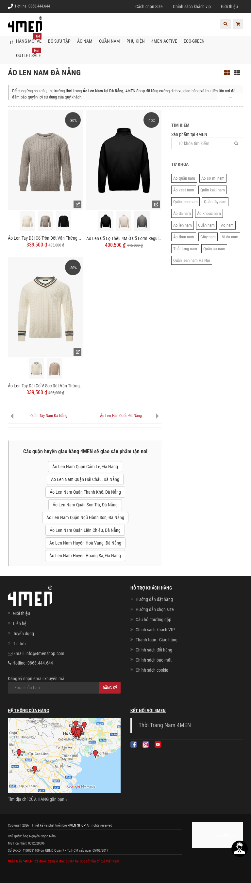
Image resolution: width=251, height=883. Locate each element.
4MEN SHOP (77, 825)
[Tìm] (236, 143)
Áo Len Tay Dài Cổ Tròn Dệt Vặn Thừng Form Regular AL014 (45, 238)
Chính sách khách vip (192, 6)
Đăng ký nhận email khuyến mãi (64, 685)
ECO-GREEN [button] (194, 41)
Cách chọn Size (149, 6)
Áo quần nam (184, 178)
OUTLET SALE (28, 53)
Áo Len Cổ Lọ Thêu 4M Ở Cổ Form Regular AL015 (123, 238)
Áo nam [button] (84, 41)
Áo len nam (182, 225)
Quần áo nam (214, 248)
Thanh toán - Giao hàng (156, 639)
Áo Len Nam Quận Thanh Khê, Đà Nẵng (85, 492)
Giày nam (208, 236)
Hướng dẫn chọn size (155, 609)
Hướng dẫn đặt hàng (154, 599)
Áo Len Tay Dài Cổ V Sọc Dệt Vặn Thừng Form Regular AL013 (45, 385)
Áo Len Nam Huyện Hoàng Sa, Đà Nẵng (85, 555)
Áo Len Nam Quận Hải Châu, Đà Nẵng (85, 479)
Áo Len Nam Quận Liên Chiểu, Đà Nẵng (85, 530)
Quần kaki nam (212, 189)
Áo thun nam (183, 236)
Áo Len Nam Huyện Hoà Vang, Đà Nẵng (85, 543)
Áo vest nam (183, 189)
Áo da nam (182, 213)
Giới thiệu (229, 6)
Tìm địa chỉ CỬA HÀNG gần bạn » (37, 799)
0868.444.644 (39, 6)
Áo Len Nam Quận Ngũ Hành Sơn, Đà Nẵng (85, 517)
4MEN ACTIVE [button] (164, 41)
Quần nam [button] (109, 41)
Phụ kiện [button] (135, 41)
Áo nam (227, 225)
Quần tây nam (215, 201)
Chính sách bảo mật (154, 660)
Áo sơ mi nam (213, 178)
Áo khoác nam (209, 213)
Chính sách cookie (152, 670)
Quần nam (206, 225)
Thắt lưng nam (185, 248)
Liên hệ (19, 623)
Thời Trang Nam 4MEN (165, 725)
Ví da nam (230, 236)
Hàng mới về (29, 39)
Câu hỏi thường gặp (153, 619)
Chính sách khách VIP (155, 629)
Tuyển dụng (23, 633)
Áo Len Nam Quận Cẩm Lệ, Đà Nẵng (85, 466)
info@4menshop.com (44, 653)
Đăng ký (110, 688)
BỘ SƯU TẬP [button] (59, 41)
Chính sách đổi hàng (154, 649)
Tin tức (19, 643)
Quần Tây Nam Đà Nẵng (48, 415)
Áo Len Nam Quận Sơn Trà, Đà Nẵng (85, 504)
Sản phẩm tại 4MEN (207, 140)
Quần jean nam (185, 201)
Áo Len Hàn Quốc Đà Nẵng (121, 415)
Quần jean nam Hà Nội (191, 260)
